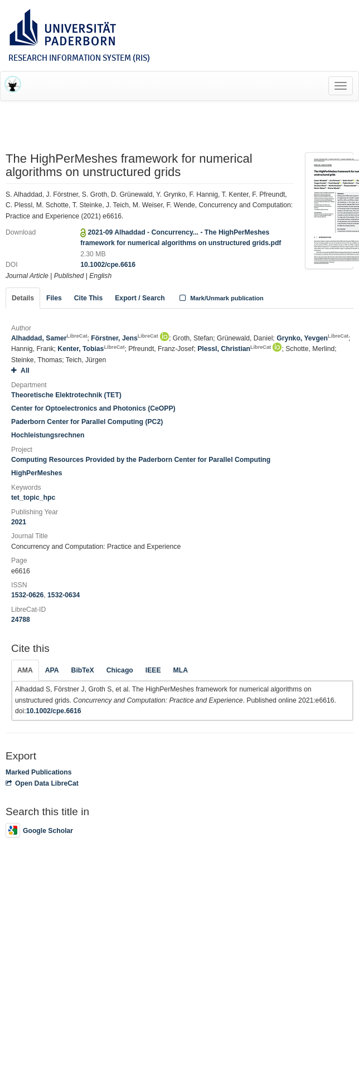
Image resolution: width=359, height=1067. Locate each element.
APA (52, 670)
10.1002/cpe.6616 (107, 265)
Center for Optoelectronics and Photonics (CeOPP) (93, 408)
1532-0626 (27, 595)
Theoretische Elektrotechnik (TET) (66, 395)
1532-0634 (63, 595)
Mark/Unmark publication (220, 298)
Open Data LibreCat (42, 783)
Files (54, 298)
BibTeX (82, 670)
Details (23, 298)
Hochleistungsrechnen (47, 435)
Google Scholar (39, 831)
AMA (25, 670)
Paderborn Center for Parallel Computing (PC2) (87, 422)
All (20, 370)
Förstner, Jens (124, 338)
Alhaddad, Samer (49, 338)
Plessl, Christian (234, 349)
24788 (20, 619)
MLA (180, 670)
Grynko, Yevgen (312, 338)
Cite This (88, 298)
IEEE (153, 670)
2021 (18, 522)
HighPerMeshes (36, 473)
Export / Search (139, 298)
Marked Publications (39, 772)
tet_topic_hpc (33, 497)
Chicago (119, 670)
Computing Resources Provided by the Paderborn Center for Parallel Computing (140, 460)
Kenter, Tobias (90, 349)
